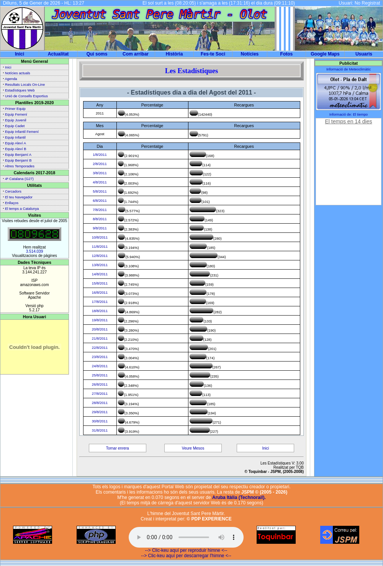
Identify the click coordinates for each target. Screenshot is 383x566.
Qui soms (97, 54)
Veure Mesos (193, 448)
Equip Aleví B (15, 149)
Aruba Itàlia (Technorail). (239, 497)
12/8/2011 (100, 256)
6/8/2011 (99, 201)
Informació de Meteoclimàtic (348, 69)
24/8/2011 (100, 366)
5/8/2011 (99, 191)
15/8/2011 (100, 283)
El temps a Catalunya (22, 209)
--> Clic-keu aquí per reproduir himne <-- (186, 550)
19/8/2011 (100, 320)
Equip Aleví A (15, 143)
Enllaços (11, 203)
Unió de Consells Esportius (26, 96)
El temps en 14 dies (348, 121)
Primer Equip (15, 109)
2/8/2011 (99, 164)
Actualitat (58, 54)
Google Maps (325, 54)
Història (174, 54)
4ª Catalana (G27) (19, 179)
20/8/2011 (100, 329)
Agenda (11, 79)
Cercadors (13, 191)
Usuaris (363, 54)
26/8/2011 (100, 384)
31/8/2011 (100, 430)
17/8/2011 (100, 302)
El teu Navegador (19, 197)
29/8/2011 (100, 412)
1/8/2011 (99, 155)
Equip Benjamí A (18, 155)
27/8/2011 (100, 394)
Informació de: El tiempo (348, 114)
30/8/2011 (100, 421)
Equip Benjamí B (18, 160)
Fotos (286, 54)
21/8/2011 (100, 338)
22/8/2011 (100, 348)
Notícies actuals (17, 73)
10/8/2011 (100, 237)
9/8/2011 (99, 228)
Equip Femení (16, 114)
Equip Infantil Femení (22, 132)
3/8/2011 (99, 173)
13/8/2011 (100, 265)
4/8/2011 (99, 182)
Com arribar (136, 54)
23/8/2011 (100, 357)
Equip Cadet (15, 126)
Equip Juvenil (15, 120)
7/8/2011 (99, 210)
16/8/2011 (100, 292)
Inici (19, 54)
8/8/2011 (99, 219)
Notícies (250, 54)
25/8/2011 (100, 375)
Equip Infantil (15, 137)
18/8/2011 (100, 311)
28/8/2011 (100, 403)
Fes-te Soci (213, 54)
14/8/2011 (100, 274)
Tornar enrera (117, 448)
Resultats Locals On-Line (25, 85)
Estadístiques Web (20, 90)
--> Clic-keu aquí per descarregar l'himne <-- (186, 555)
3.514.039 (34, 251)
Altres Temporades (19, 166)
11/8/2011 (100, 247)
